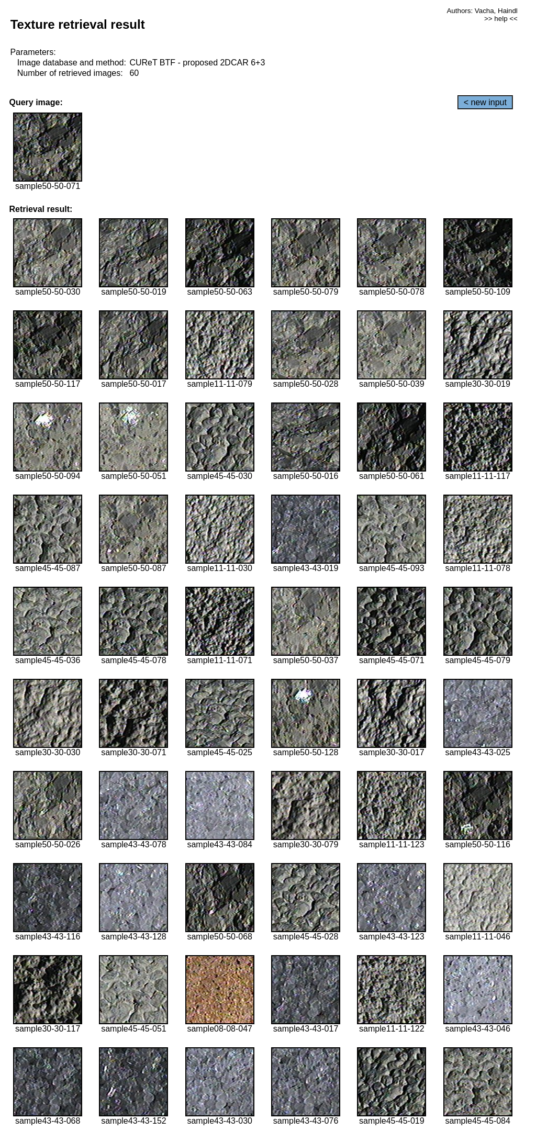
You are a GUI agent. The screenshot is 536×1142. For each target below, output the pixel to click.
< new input (485, 102)
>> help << (501, 19)
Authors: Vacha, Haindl (481, 11)
